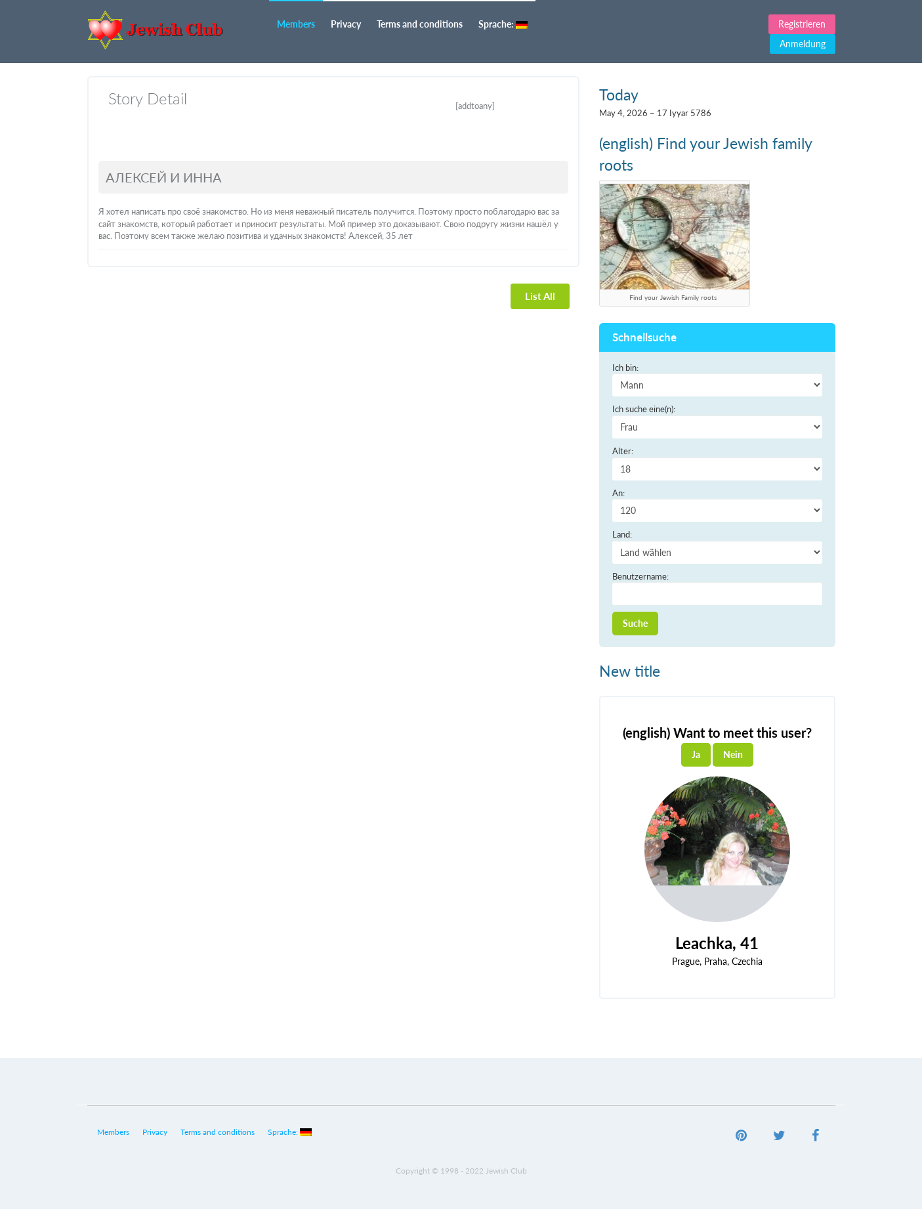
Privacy (346, 24)
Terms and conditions (420, 24)
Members (296, 24)
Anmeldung (803, 43)
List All (540, 296)
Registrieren (802, 24)
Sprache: (503, 24)
